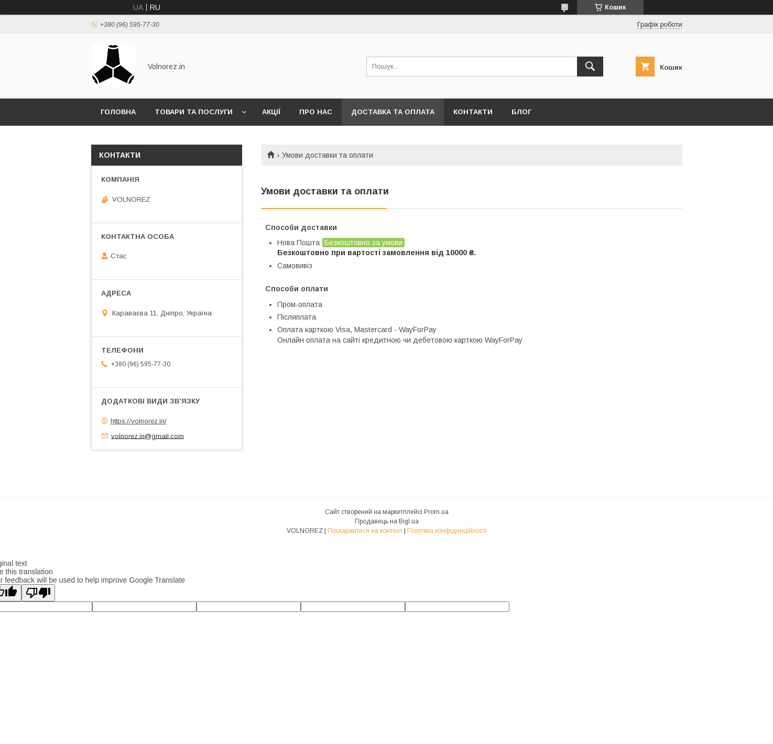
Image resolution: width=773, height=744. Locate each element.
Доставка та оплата (392, 112)
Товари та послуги (194, 112)
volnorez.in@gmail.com (147, 436)
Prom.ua (436, 512)
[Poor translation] (38, 592)
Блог (521, 112)
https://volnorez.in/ (139, 421)
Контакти (473, 112)
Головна (118, 112)
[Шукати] (590, 66)
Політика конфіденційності (447, 530)
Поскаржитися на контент (365, 530)
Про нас (315, 112)
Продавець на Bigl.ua (387, 521)
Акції (271, 112)
